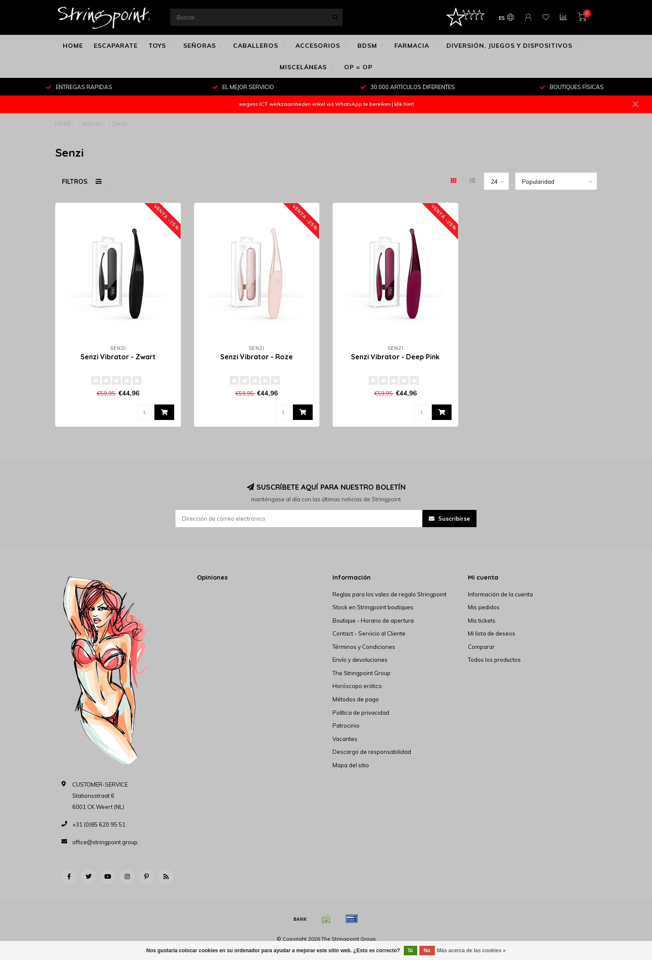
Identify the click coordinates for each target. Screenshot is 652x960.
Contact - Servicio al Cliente (369, 633)
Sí (410, 951)
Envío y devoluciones (360, 659)
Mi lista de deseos (491, 633)
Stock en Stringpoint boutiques (372, 607)
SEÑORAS (199, 45)
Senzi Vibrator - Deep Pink (395, 356)
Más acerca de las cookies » (471, 951)
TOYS (157, 45)
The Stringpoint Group (361, 673)
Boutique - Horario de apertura (373, 620)
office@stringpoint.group (105, 842)
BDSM (367, 45)
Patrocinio (346, 725)
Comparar (481, 646)
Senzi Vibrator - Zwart (118, 356)
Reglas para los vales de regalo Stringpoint (389, 594)
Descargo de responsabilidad (371, 751)
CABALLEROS (255, 45)
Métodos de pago (355, 699)
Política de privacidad (360, 712)
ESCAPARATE (116, 45)
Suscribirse (449, 518)
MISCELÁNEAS (303, 67)
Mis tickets (481, 620)
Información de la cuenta (500, 594)
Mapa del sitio (350, 765)
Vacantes (344, 738)
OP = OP (358, 67)
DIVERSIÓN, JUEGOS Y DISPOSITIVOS (509, 45)
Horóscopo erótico (357, 685)
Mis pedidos (484, 607)
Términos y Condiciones (363, 646)
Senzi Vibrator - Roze (256, 356)
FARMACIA (411, 45)
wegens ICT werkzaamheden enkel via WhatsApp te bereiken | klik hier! (326, 104)
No (427, 951)
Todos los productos (494, 659)
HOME (73, 45)
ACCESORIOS (317, 45)
